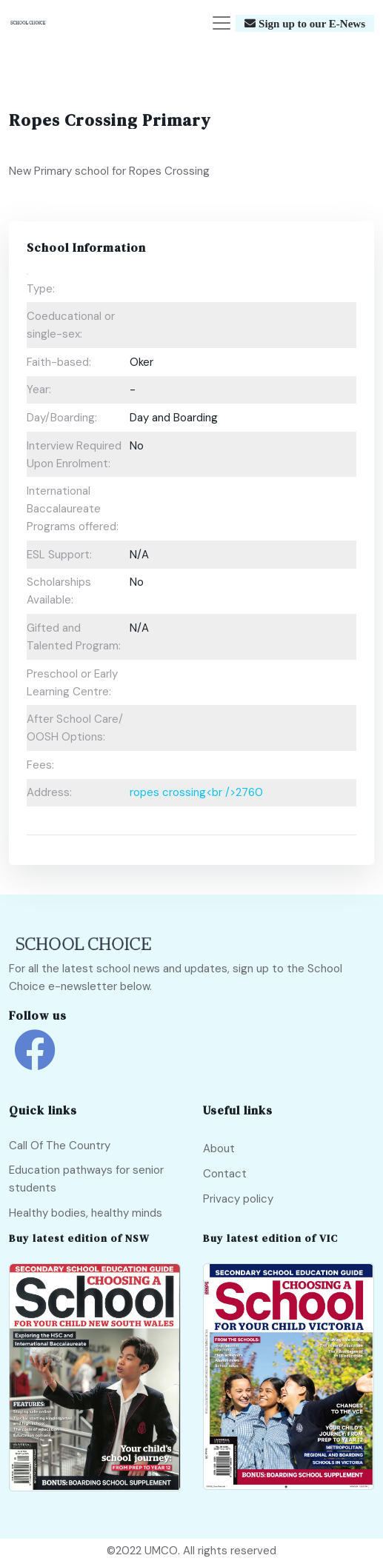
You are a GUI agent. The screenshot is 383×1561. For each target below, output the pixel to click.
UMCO (161, 1550)
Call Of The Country (59, 1145)
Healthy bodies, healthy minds (85, 1213)
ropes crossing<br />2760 (196, 792)
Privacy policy (238, 1198)
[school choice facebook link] (35, 1061)
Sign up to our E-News (310, 23)
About (219, 1148)
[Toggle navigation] (221, 23)
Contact (225, 1173)
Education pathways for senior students (86, 1179)
